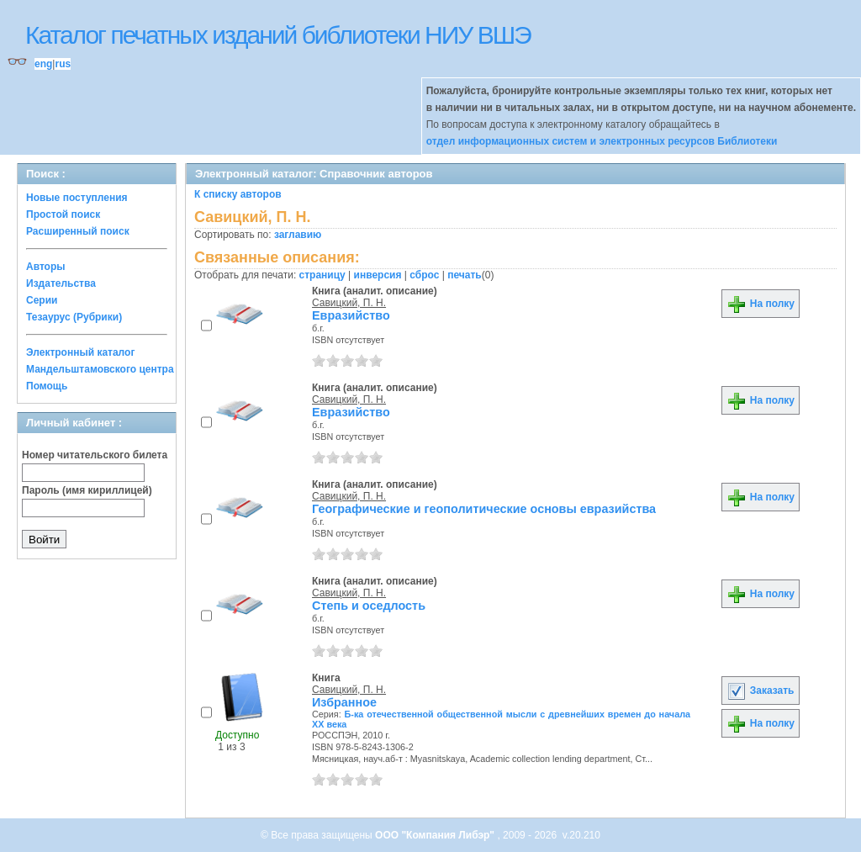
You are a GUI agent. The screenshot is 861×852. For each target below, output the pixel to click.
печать (464, 275)
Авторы (46, 267)
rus (63, 64)
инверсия (378, 275)
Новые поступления (77, 198)
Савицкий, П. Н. (349, 303)
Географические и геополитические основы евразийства (484, 509)
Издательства (61, 283)
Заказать (760, 690)
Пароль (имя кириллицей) (87, 490)
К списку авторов (238, 194)
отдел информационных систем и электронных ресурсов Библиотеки (602, 141)
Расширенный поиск (77, 231)
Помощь (46, 386)
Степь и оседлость (368, 605)
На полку (760, 304)
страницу (322, 275)
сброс (424, 275)
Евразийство (351, 315)
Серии (41, 300)
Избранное (344, 702)
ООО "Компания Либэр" (436, 835)
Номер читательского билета (94, 455)
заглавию (297, 235)
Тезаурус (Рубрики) (74, 317)
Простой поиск (63, 214)
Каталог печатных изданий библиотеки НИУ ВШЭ (278, 35)
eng (43, 64)
